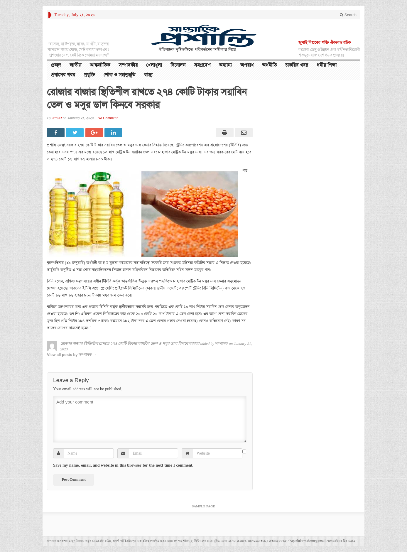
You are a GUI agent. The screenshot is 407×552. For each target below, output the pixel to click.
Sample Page (203, 506)
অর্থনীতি (269, 65)
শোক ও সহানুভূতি (119, 75)
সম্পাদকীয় (128, 65)
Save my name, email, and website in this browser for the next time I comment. (123, 465)
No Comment (108, 118)
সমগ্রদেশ (202, 65)
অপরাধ (247, 65)
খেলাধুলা (154, 65)
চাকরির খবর (296, 65)
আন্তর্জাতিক (100, 65)
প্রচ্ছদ (56, 65)
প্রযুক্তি (89, 75)
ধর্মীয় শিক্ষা (327, 65)
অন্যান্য (225, 65)
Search (348, 15)
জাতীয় (75, 65)
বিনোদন (177, 65)
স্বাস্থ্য (148, 75)
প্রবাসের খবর (63, 75)
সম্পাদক (57, 118)
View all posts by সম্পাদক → (72, 354)
